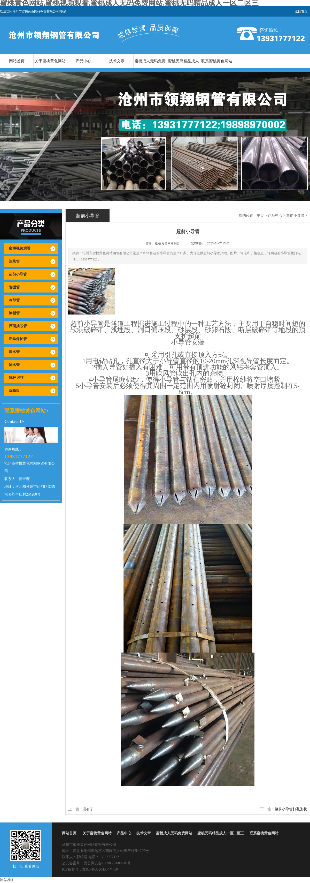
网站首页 (17, 61)
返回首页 (301, 11)
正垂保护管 (18, 339)
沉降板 (14, 391)
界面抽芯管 (18, 326)
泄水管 (14, 352)
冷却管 (14, 300)
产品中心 (83, 61)
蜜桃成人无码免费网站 (150, 68)
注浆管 (14, 261)
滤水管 (14, 365)
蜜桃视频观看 (19, 248)
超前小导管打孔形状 (291, 809)
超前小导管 (18, 274)
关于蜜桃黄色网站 (50, 61)
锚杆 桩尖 (16, 378)
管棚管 (14, 287)
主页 (260, 216)
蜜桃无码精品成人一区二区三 (183, 68)
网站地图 (7, 880)
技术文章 (117, 61)
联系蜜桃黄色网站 (216, 61)
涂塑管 (14, 313)
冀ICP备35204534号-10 (100, 869)
